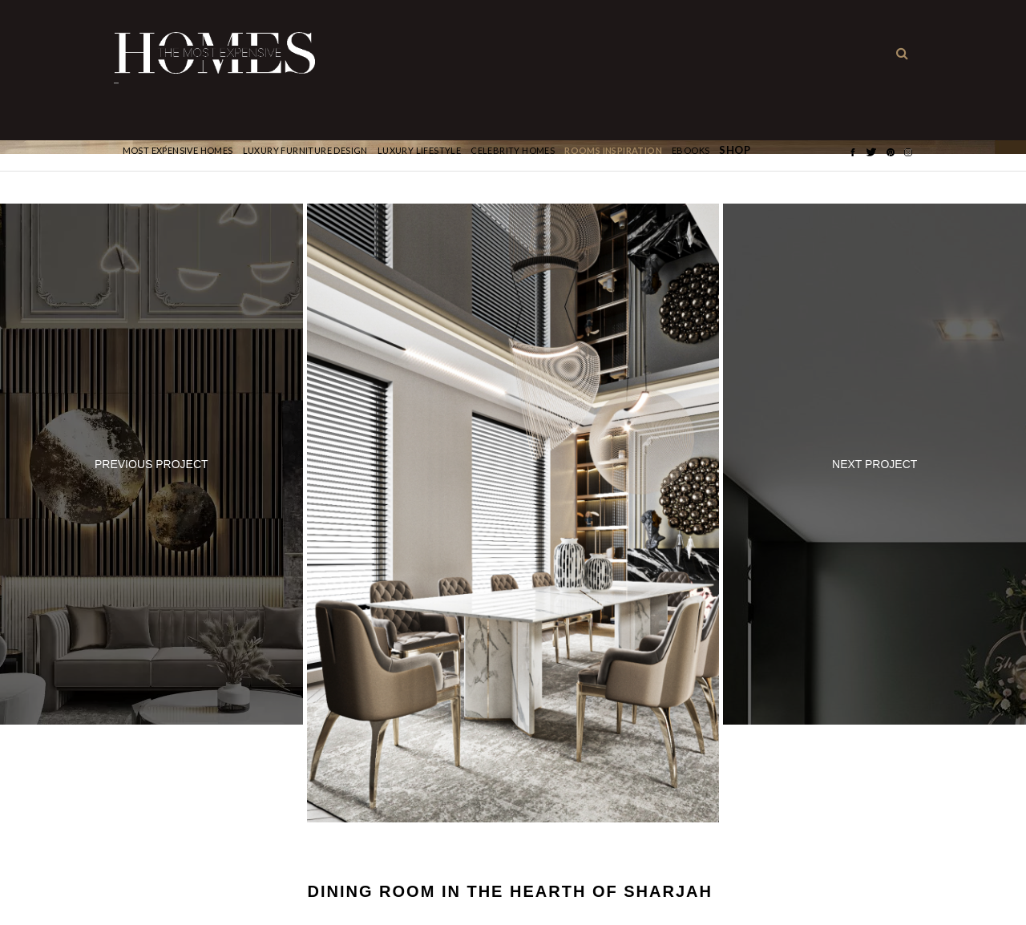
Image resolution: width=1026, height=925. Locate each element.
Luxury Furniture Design (305, 150)
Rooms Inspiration (613, 150)
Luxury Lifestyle (419, 150)
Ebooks (690, 150)
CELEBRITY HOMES (513, 150)
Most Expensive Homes (178, 150)
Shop (734, 150)
